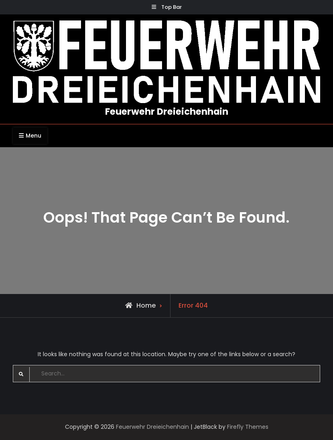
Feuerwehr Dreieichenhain (166, 111)
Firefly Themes (247, 427)
